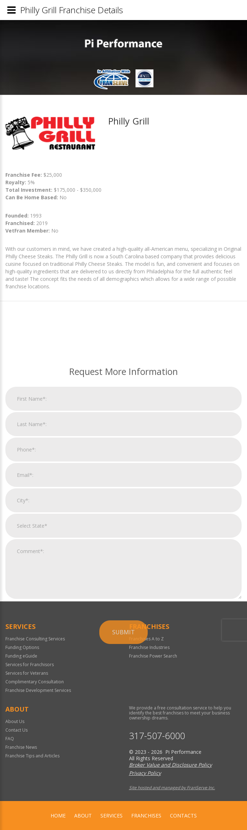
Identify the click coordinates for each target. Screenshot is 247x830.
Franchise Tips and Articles (32, 756)
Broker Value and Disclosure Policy (170, 764)
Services (111, 815)
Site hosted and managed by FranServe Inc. (172, 788)
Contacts (183, 815)
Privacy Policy (145, 773)
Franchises (146, 815)
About (83, 815)
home (58, 815)
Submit (123, 722)
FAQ (9, 739)
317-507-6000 (157, 735)
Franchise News (21, 747)
